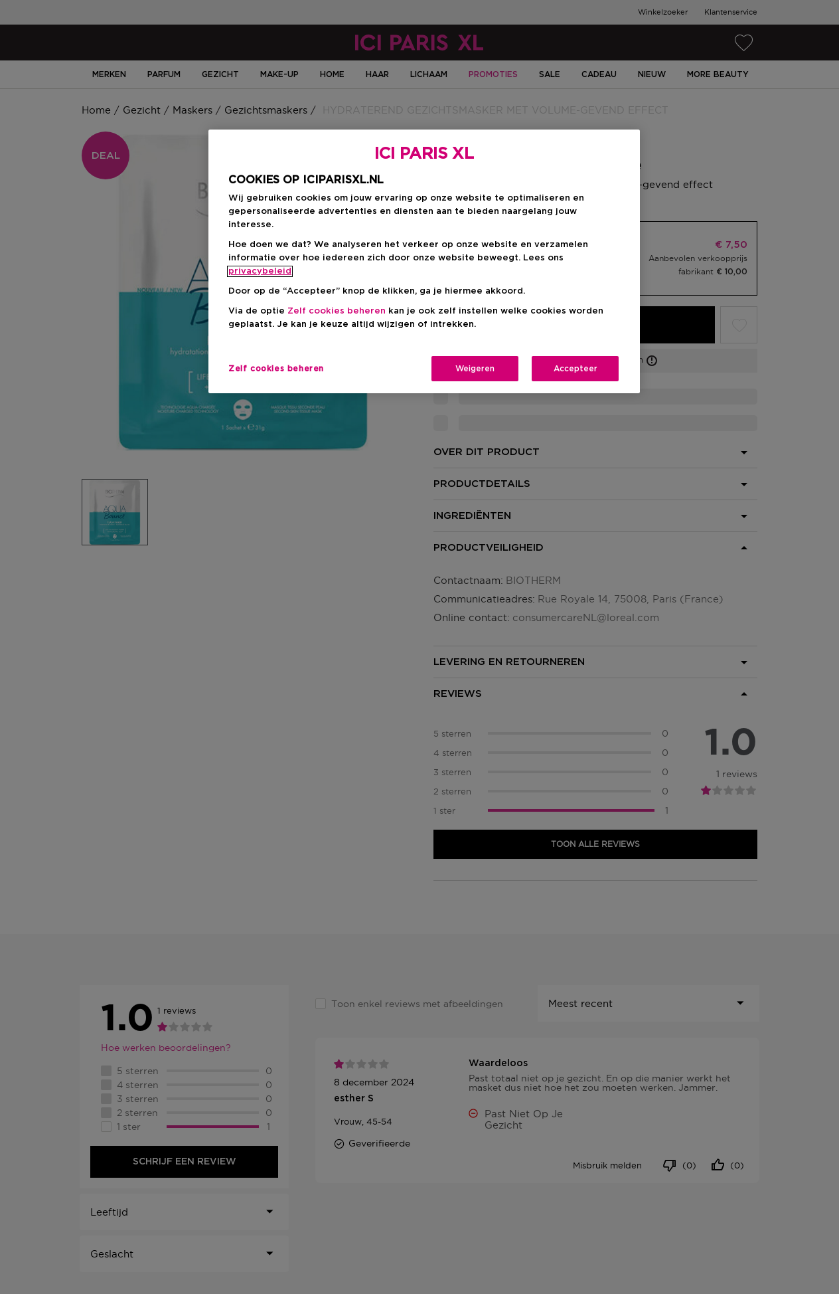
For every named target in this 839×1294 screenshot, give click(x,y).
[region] (424, 261)
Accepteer (575, 369)
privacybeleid (259, 271)
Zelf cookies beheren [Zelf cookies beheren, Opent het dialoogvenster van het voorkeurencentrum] (276, 369)
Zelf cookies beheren (336, 311)
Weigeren (475, 369)
